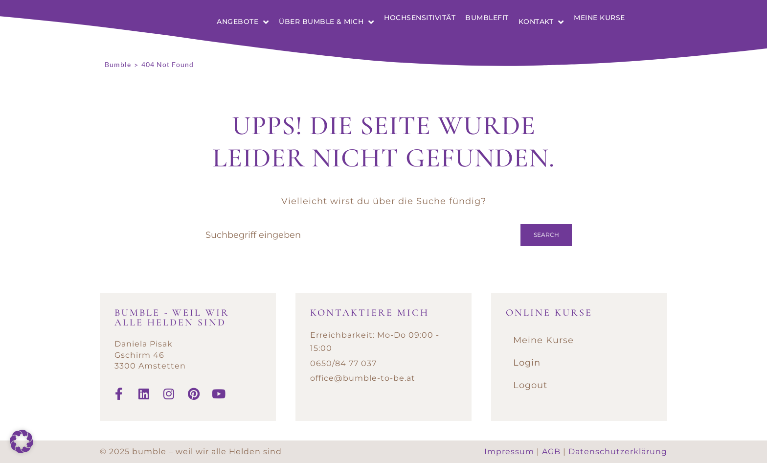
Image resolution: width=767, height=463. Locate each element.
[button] (21, 441)
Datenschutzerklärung (617, 451)
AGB (551, 451)
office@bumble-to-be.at (362, 378)
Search (546, 234)
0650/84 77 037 (343, 363)
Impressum (509, 451)
